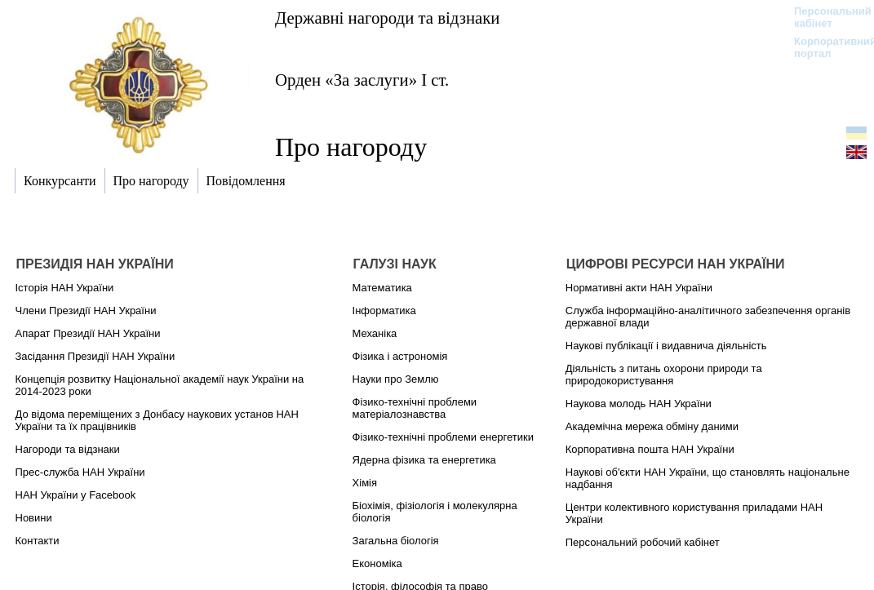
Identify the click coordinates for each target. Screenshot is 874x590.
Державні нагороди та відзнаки (387, 17)
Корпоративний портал (824, 47)
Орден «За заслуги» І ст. (362, 79)
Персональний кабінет (824, 17)
